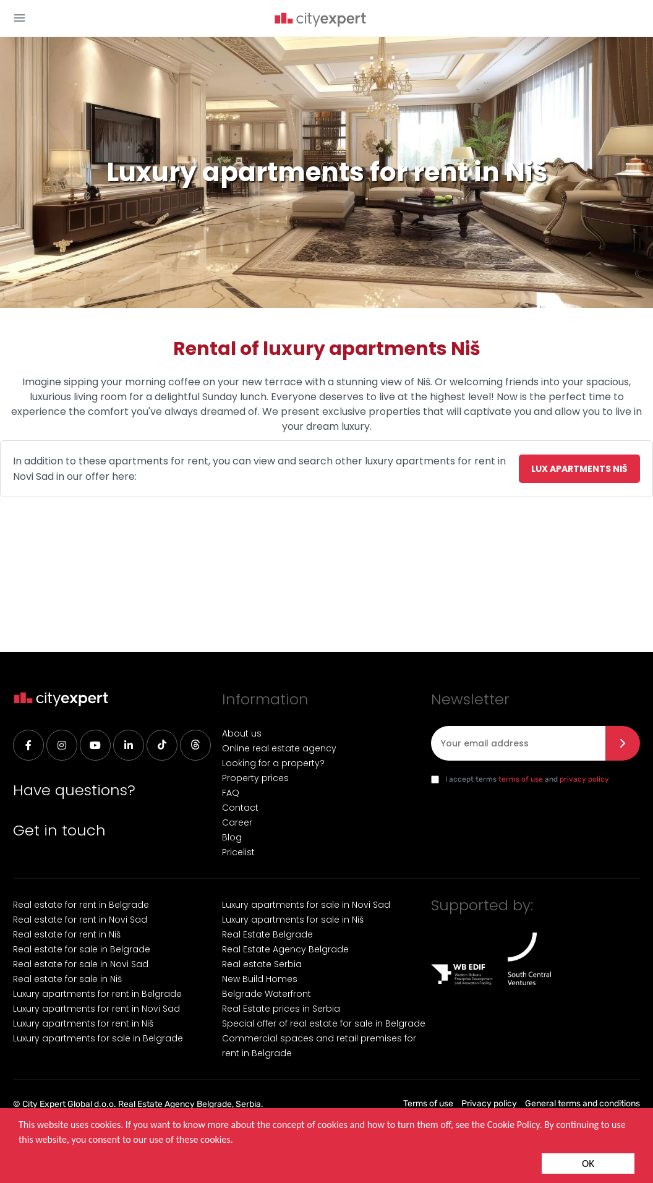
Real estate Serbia (262, 964)
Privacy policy (489, 1103)
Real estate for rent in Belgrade (81, 905)
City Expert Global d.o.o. (69, 1104)
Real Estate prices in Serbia (281, 1008)
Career (237, 822)
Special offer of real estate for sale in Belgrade (323, 1023)
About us (242, 733)
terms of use (520, 779)
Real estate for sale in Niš (67, 979)
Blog (232, 837)
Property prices (255, 778)
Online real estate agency (279, 748)
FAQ (230, 793)
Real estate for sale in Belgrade (81, 949)
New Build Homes (259, 979)
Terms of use (428, 1103)
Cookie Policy (513, 1124)
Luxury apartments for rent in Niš (83, 1023)
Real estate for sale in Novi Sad (80, 964)
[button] (19, 18)
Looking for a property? (273, 763)
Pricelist (238, 852)
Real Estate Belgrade (267, 934)
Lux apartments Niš (579, 469)
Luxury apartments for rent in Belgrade (97, 994)
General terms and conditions (582, 1103)
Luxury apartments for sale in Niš (293, 919)
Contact (240, 807)
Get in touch (59, 830)
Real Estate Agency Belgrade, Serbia (189, 1104)
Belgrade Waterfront (266, 994)
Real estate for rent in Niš (67, 934)
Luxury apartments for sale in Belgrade (98, 1038)
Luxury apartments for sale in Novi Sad (306, 905)
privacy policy (584, 779)
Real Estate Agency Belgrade (285, 949)
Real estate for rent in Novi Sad (80, 919)
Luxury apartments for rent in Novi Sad (96, 1008)
